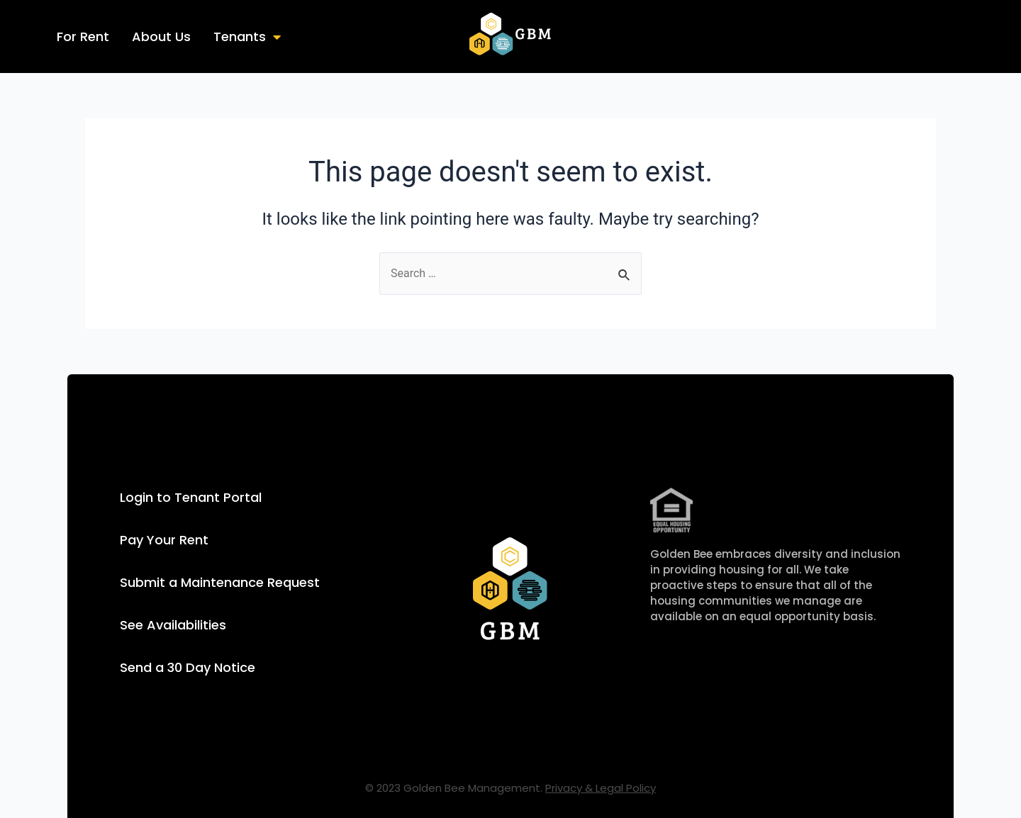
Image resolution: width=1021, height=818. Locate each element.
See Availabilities (173, 625)
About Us (161, 36)
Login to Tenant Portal (191, 497)
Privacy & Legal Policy (600, 787)
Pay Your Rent (164, 540)
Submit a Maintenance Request (220, 582)
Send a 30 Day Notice (187, 667)
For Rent (83, 36)
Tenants (247, 36)
